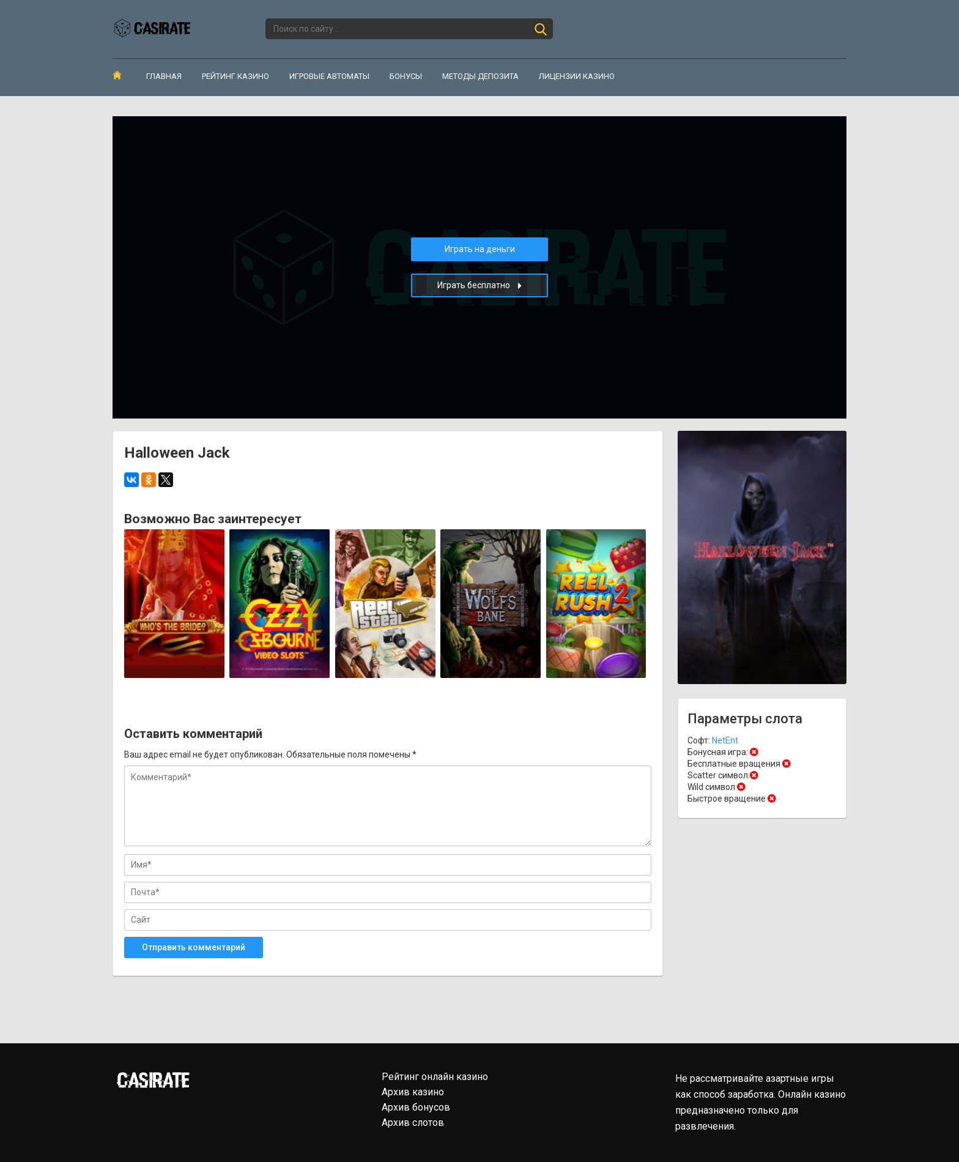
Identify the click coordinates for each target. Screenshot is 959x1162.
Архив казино (413, 1092)
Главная (164, 76)
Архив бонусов (416, 1107)
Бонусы (406, 76)
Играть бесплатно (479, 285)
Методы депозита (480, 76)
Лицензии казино (577, 76)
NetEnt (725, 740)
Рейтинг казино (235, 76)
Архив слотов (413, 1122)
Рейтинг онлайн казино (435, 1076)
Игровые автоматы (329, 76)
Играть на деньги (480, 249)
